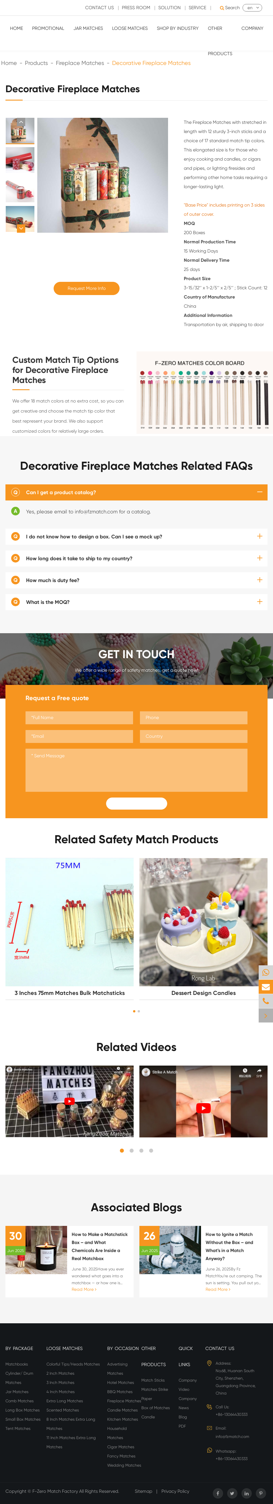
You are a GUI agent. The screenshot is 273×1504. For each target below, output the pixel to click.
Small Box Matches (22, 1419)
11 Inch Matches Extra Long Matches (71, 1442)
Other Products (220, 41)
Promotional (48, 28)
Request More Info (87, 288)
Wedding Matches (124, 1465)
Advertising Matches (117, 1369)
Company (252, 28)
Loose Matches (130, 28)
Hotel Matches (120, 1382)
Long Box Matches (22, 1410)
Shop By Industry (178, 28)
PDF (182, 1426)
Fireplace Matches (124, 1401)
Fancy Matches (121, 1456)
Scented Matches (62, 1410)
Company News (188, 1403)
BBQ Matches (119, 1391)
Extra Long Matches (64, 1401)
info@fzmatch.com (232, 1436)
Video (184, 1389)
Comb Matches (19, 1401)
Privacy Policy (175, 1491)
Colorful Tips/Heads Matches (73, 1364)
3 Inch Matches (60, 1382)
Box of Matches (155, 1407)
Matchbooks (16, 1364)
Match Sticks (153, 1380)
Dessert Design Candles (203, 992)
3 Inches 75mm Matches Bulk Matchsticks (70, 992)
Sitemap (143, 1491)
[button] (21, 122)
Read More (84, 1289)
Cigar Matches (120, 1447)
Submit (136, 803)
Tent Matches (17, 1428)
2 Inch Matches (60, 1373)
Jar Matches (88, 28)
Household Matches (117, 1433)
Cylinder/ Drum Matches (19, 1378)
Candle (148, 1417)
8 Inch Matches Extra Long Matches (70, 1424)
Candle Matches (122, 1410)
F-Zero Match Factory (55, 1491)
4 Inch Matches (60, 1391)
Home (16, 28)
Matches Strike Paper (154, 1394)
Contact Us (219, 1348)
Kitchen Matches (122, 1419)
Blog (183, 1417)
